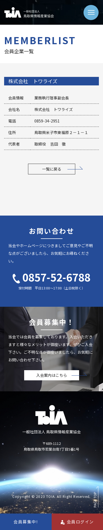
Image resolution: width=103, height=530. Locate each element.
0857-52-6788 (51, 276)
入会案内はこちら (51, 375)
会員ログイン (77, 522)
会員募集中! (25, 522)
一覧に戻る (51, 169)
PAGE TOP (95, 499)
